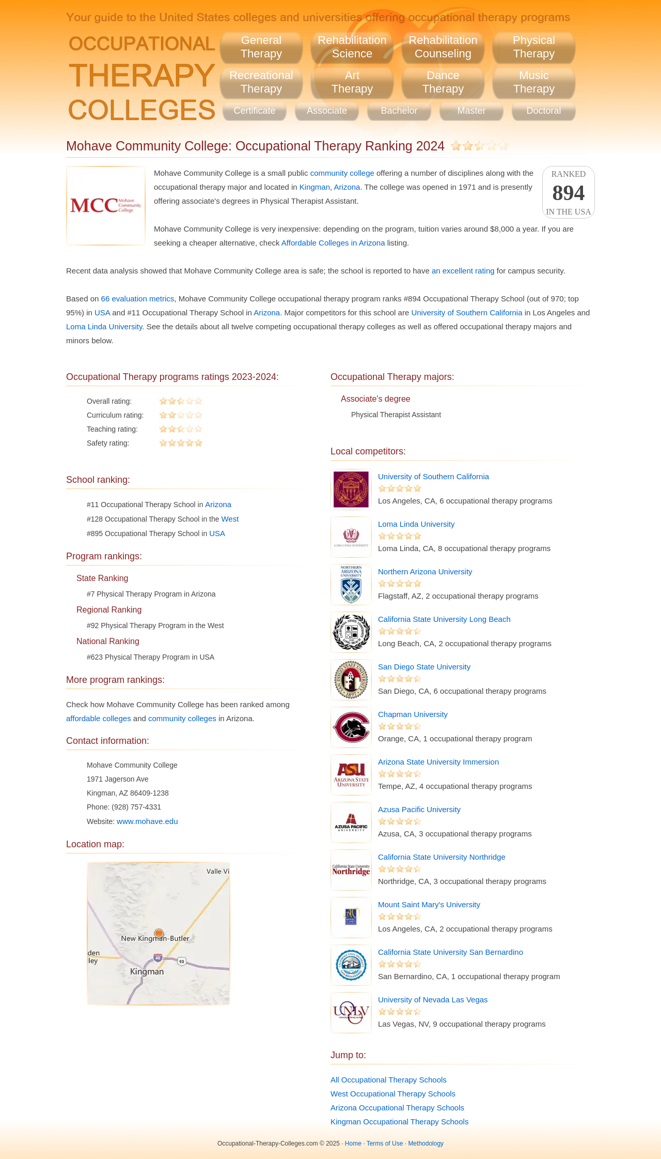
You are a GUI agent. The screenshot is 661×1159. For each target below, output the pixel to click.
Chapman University (413, 714)
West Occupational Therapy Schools (392, 1093)
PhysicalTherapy (534, 47)
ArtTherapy (352, 82)
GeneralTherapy (261, 47)
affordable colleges (98, 718)
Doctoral (543, 110)
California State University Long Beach (444, 619)
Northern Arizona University (425, 571)
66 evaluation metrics (138, 298)
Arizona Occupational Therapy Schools (397, 1107)
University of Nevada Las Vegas (433, 999)
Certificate (254, 110)
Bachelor (399, 110)
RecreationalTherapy (261, 82)
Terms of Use (385, 1143)
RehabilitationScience (352, 47)
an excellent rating (463, 270)
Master (471, 110)
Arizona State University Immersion (438, 761)
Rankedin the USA (568, 193)
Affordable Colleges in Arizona (333, 242)
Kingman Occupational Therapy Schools (399, 1121)
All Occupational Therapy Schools (388, 1079)
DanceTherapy (443, 82)
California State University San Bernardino (450, 952)
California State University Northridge (442, 856)
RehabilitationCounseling (442, 47)
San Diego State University (424, 666)
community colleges (182, 718)
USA (102, 312)
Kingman (315, 186)
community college (342, 173)
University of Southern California (466, 312)
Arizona (347, 186)
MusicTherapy (534, 82)
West (230, 518)
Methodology (426, 1143)
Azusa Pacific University (419, 809)
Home (353, 1143)
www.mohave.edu (147, 821)
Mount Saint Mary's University (429, 904)
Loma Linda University (104, 326)
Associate (327, 110)
